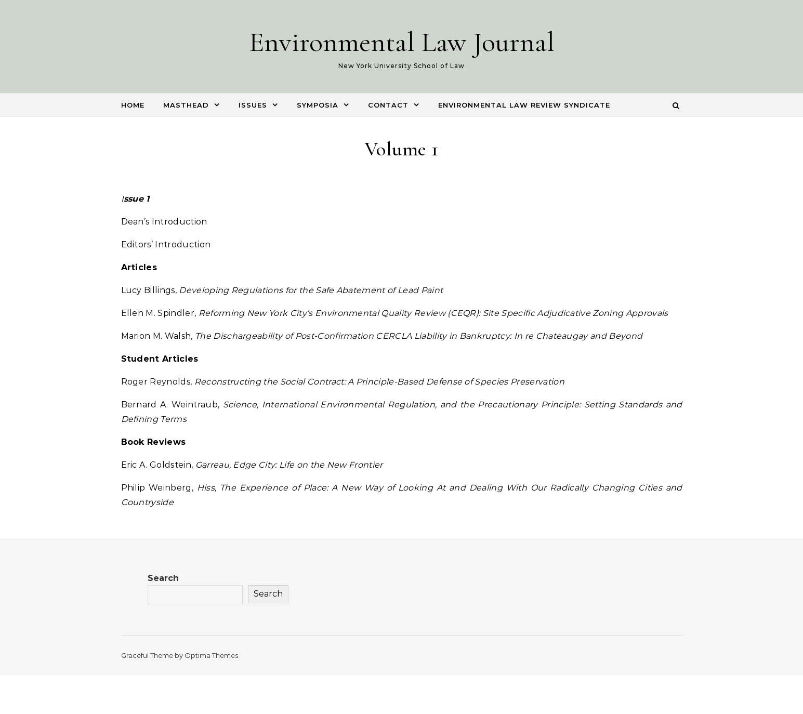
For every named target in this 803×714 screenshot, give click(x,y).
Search (163, 578)
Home (132, 105)
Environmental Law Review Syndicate (524, 105)
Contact (388, 105)
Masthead (186, 105)
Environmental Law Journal (402, 42)
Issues (253, 105)
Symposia (317, 105)
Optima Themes (211, 655)
